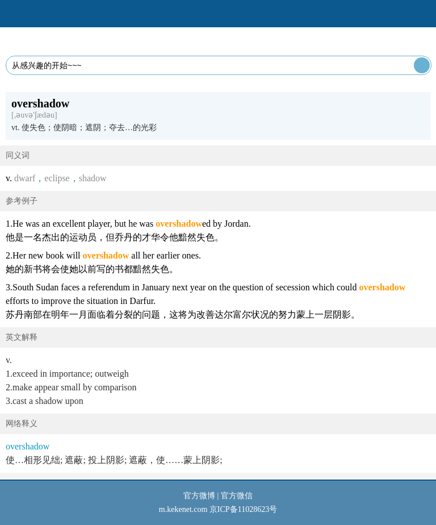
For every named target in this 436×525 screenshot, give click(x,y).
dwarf (24, 178)
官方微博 (199, 495)
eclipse (56, 178)
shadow (93, 178)
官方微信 (237, 495)
